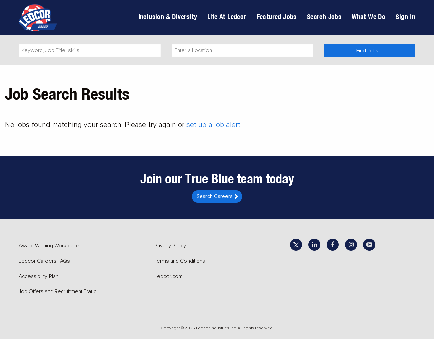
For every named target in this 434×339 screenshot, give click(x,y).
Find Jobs (367, 50)
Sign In (405, 16)
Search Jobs (324, 16)
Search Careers (215, 196)
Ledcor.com (168, 276)
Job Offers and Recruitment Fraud (58, 291)
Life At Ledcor (226, 16)
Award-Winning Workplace (49, 245)
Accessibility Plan (38, 276)
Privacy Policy (170, 245)
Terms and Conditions (179, 261)
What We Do (369, 16)
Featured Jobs (277, 16)
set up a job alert (213, 124)
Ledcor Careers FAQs (44, 261)
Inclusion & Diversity (167, 16)
